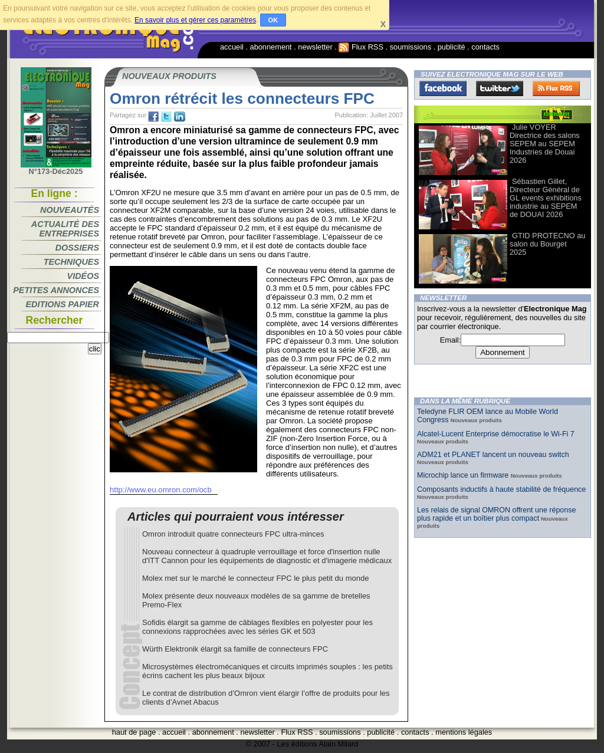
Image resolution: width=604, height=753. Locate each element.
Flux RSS (361, 46)
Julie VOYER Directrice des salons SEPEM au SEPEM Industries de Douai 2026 (545, 144)
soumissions (410, 46)
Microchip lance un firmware (464, 475)
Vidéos (83, 276)
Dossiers (77, 247)
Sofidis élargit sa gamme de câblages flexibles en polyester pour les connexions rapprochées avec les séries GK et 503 (257, 627)
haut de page (134, 732)
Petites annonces (56, 290)
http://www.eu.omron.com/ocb (161, 489)
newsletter (315, 46)
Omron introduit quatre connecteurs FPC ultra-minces (233, 534)
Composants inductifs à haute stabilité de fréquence (501, 489)
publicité (451, 46)
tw (166, 117)
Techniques (71, 262)
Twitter (499, 88)
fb (153, 117)
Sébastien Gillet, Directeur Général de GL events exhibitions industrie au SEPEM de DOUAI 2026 (546, 198)
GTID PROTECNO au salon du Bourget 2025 (547, 244)
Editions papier (62, 304)
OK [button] (273, 20)
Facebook (443, 88)
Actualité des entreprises (65, 228)
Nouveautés (69, 210)
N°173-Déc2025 (56, 168)
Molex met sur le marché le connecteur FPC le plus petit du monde (255, 578)
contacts (485, 46)
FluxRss (556, 88)
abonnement (271, 46)
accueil (232, 46)
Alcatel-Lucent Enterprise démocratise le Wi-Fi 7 (496, 434)
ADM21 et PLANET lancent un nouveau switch (493, 455)
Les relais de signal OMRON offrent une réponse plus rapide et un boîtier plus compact (496, 514)
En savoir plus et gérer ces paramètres (195, 20)
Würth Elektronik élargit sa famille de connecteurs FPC (235, 649)
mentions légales (463, 732)
